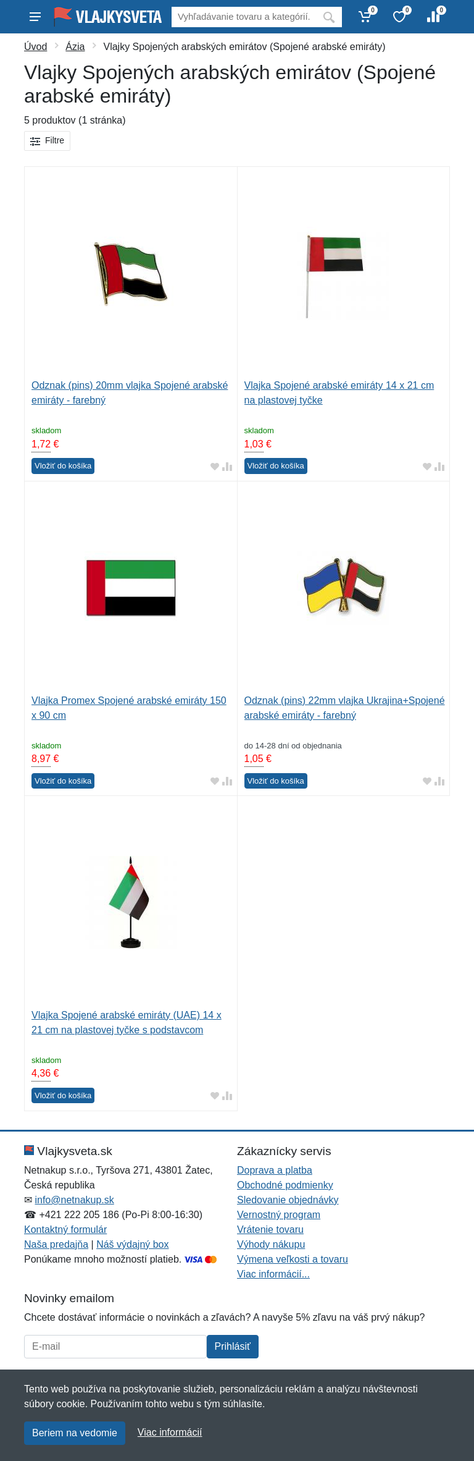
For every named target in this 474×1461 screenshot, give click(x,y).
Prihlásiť (233, 1346)
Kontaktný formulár (65, 1229)
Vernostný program (278, 1214)
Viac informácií (170, 1432)
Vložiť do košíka (63, 465)
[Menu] (35, 17)
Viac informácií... (273, 1274)
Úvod (35, 46)
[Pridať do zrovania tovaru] (227, 466)
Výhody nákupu (271, 1244)
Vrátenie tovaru (270, 1229)
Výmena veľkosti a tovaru (292, 1259)
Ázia (75, 46)
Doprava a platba (274, 1170)
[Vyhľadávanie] (244, 17)
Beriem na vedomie (74, 1433)
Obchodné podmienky (285, 1185)
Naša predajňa (56, 1244)
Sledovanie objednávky (288, 1200)
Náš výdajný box (132, 1244)
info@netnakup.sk (74, 1200)
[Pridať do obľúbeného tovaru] (215, 466)
